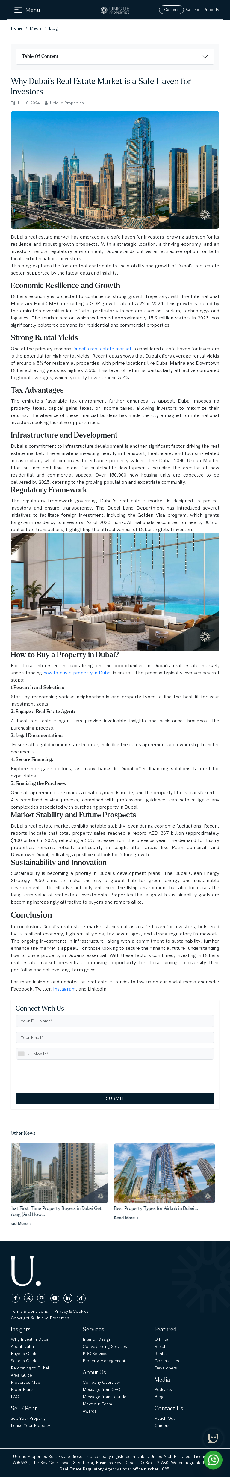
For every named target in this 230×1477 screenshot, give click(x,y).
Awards (89, 1411)
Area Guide (21, 1375)
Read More (23, 1223)
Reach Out (165, 1418)
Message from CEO (101, 1389)
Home (16, 28)
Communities (167, 1360)
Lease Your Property (30, 1425)
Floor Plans (22, 1389)
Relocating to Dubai (30, 1368)
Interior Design (97, 1339)
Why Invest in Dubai (30, 1339)
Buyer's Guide (24, 1353)
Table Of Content (40, 56)
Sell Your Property (28, 1418)
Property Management (104, 1360)
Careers (171, 9)
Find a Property (202, 9)
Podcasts (163, 1389)
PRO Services (95, 1353)
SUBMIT (115, 1098)
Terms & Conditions (29, 1311)
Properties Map (25, 1382)
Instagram (64, 989)
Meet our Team (97, 1404)
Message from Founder (105, 1396)
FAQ (15, 1396)
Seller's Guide (24, 1360)
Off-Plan (163, 1339)
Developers (166, 1368)
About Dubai (23, 1346)
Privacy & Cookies (71, 1311)
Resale (161, 1346)
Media (36, 28)
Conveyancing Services (105, 1346)
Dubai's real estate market (102, 349)
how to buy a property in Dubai (77, 673)
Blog (53, 28)
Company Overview (101, 1382)
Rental (161, 1353)
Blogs (160, 1396)
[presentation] (61, 1076)
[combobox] (23, 1053)
